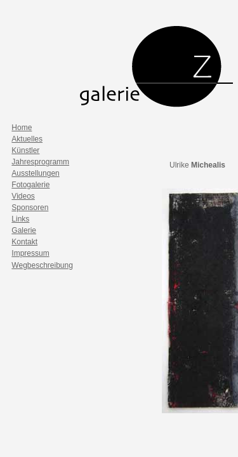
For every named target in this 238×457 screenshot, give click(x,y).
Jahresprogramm (40, 161)
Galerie (23, 230)
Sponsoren (29, 207)
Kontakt (24, 241)
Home (21, 127)
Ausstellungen (35, 173)
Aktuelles (27, 139)
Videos (22, 196)
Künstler (25, 150)
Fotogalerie (30, 184)
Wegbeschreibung (42, 265)
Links (20, 219)
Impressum (30, 253)
